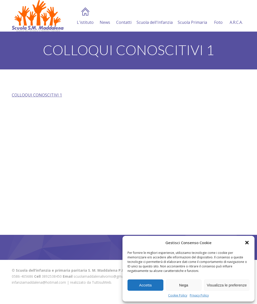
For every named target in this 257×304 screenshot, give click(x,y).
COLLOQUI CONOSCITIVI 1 (37, 95)
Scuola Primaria (192, 16)
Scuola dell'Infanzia (155, 16)
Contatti (124, 16)
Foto (218, 16)
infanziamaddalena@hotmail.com (39, 282)
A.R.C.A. (236, 16)
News (105, 16)
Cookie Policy (177, 295)
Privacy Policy (199, 295)
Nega (183, 285)
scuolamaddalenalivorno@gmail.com (103, 276)
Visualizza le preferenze (227, 285)
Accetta (145, 285)
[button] (246, 242)
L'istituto (85, 16)
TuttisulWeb (101, 282)
